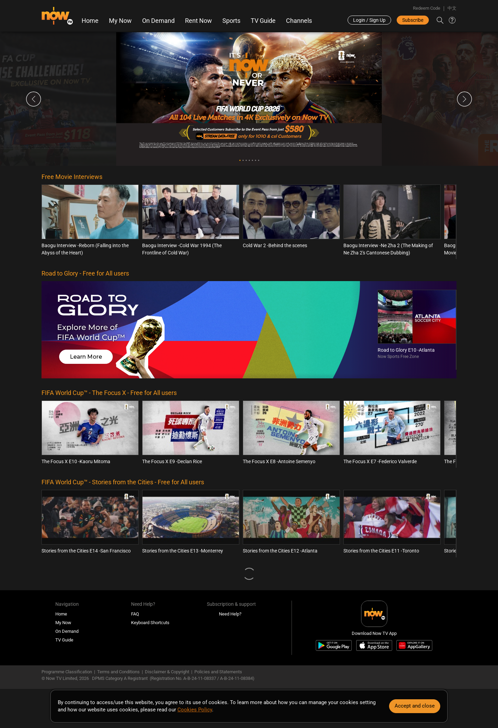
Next (464, 99)
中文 (452, 8)
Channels (299, 20)
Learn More (86, 356)
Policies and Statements (218, 671)
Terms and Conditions (118, 671)
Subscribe (412, 20)
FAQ (135, 614)
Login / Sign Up (369, 20)
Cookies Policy (194, 710)
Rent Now (198, 20)
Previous (33, 99)
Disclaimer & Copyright (167, 671)
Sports (231, 20)
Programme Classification (67, 671)
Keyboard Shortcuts (150, 622)
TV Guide (263, 20)
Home (90, 20)
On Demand (158, 20)
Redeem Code (426, 8)
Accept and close (415, 706)
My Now (120, 20)
